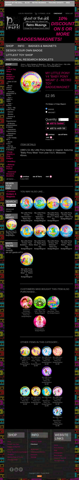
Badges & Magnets (42, 45)
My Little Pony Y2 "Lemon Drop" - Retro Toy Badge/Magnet (36, 360)
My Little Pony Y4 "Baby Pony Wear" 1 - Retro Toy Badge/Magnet (53, 217)
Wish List (69, 13)
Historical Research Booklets (29, 59)
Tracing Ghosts (56, 3)
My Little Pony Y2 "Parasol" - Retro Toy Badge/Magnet (57, 399)
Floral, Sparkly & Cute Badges (10, 155)
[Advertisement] (40, 166)
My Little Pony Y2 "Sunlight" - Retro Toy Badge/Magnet (25, 399)
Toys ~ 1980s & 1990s (9, 99)
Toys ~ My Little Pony (54, 64)
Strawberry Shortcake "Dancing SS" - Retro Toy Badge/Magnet (26, 313)
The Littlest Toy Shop (11, 69)
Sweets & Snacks (10, 117)
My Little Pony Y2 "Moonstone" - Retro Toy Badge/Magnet (57, 420)
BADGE (51, 109)
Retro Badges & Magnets (36, 64)
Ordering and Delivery (38, 452)
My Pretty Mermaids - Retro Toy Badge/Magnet (53, 311)
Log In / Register (25, 13)
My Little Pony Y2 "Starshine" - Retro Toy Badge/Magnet (36, 399)
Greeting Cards (12, 459)
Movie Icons (9, 143)
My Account (34, 449)
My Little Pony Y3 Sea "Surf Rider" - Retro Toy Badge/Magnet (66, 245)
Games (9, 112)
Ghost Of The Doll (14, 3)
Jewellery (10, 161)
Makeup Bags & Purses (10, 166)
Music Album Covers (9, 87)
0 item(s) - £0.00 (44, 13)
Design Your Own (13, 444)
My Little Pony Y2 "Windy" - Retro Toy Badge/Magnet (47, 379)
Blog (27, 3)
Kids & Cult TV (11, 82)
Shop (10, 45)
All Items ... (10, 179)
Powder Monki (45, 473)
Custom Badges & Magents (11, 194)
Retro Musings (39, 3)
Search (11, 201)
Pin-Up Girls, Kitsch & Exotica (11, 148)
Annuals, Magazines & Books (11, 93)
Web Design (58, 455)
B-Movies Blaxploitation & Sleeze (11, 125)
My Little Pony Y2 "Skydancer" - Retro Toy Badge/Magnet (47, 400)
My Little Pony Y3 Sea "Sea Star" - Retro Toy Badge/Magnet (66, 216)
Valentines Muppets (11, 134)
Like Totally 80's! (11, 138)
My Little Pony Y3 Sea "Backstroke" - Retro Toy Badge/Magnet (26, 217)
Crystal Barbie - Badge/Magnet (40, 329)
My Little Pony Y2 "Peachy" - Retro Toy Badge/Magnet (57, 359)
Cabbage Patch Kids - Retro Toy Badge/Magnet (40, 311)
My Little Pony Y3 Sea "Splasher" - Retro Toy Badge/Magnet (40, 217)
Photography (58, 453)
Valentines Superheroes (11, 130)
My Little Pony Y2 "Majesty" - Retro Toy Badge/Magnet (47, 359)
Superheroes (11, 121)
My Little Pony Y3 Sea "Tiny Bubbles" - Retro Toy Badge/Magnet (26, 245)
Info (21, 45)
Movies (9, 114)
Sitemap (33, 457)
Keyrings (10, 449)
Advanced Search (10, 213)
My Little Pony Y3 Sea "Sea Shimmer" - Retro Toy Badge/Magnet (53, 245)
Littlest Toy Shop (19, 54)
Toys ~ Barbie (9, 104)
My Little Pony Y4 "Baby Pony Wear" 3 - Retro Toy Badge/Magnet (27, 273)
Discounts (34, 454)
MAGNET (51, 112)
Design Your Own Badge (24, 50)
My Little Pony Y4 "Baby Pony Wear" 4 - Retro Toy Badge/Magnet (40, 245)
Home (23, 64)
